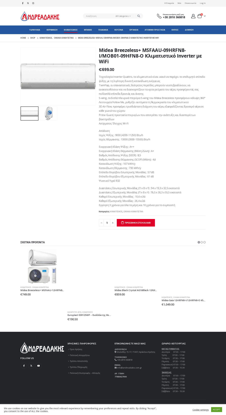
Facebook (24, 366)
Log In (203, 3)
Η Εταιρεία (169, 3)
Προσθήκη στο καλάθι (138, 222)
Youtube (38, 366)
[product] (42, 266)
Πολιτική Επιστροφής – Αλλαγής (85, 373)
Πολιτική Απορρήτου (80, 355)
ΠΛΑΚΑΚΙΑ (103, 29)
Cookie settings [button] (201, 409)
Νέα (179, 3)
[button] (198, 242)
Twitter (31, 366)
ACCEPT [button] (216, 409)
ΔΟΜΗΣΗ (189, 29)
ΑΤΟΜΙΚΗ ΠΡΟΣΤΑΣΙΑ (155, 29)
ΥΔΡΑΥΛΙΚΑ (34, 29)
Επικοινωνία (190, 3)
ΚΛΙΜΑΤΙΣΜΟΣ (71, 29)
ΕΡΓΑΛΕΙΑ (133, 29)
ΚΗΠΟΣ (175, 29)
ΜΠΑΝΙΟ (88, 29)
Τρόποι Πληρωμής (78, 367)
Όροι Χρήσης (76, 349)
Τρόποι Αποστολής (79, 361)
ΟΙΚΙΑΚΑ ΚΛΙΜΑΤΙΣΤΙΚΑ (133, 211)
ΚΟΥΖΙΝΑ (118, 29)
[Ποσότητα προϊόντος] (107, 223)
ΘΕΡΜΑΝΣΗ (51, 29)
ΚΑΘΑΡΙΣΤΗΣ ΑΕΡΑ (74, 312)
